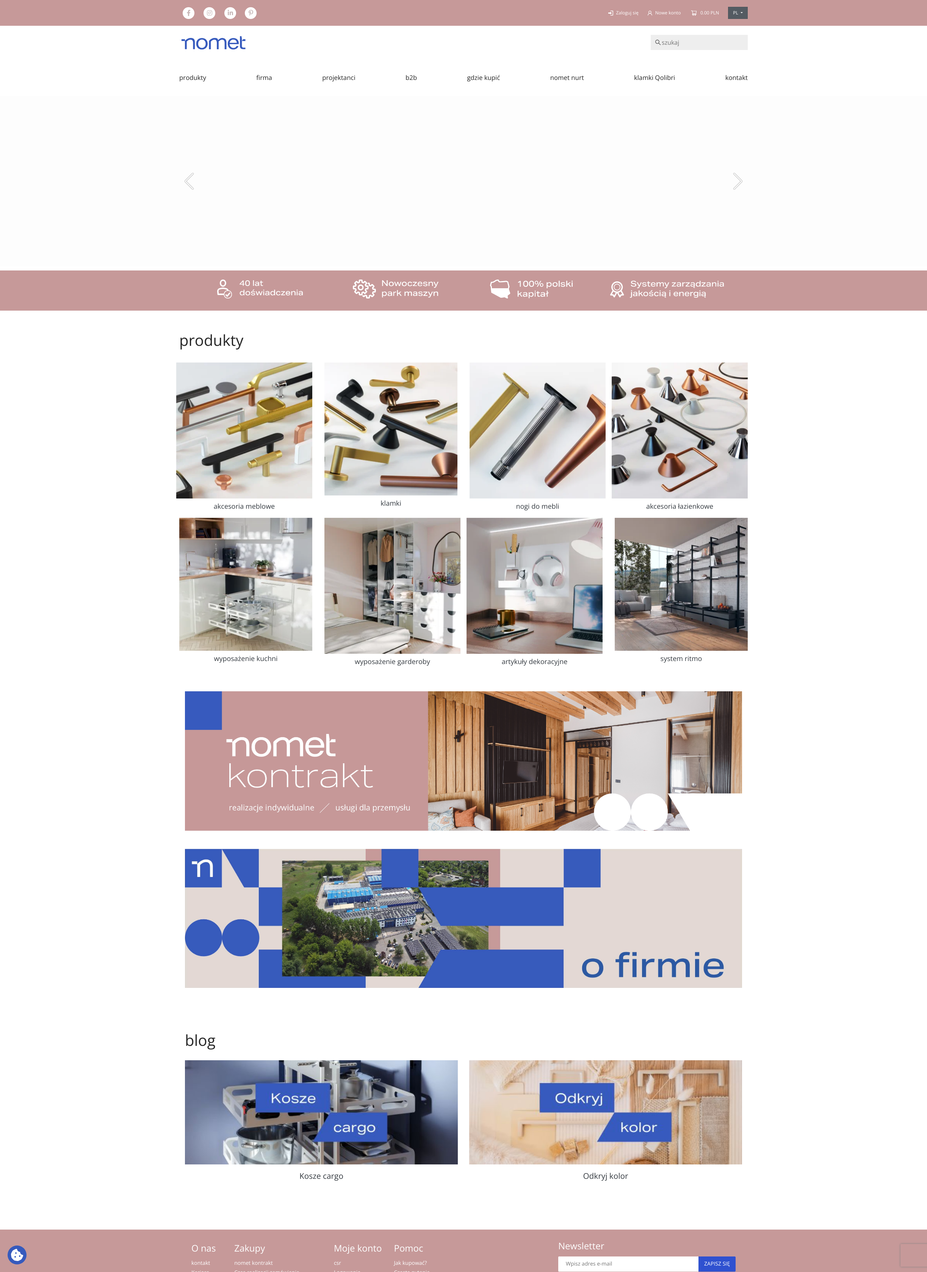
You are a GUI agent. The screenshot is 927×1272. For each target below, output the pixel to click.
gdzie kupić (483, 77)
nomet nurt (567, 77)
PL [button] (736, 12)
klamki (391, 503)
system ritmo (681, 658)
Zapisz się (717, 1263)
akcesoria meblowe (244, 506)
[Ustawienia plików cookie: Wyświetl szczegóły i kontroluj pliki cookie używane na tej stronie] (17, 1254)
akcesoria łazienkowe (679, 506)
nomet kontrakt (253, 1263)
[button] (189, 181)
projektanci (338, 77)
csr (337, 1263)
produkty (192, 77)
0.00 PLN (704, 12)
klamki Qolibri (654, 77)
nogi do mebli (537, 506)
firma (264, 77)
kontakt (736, 77)
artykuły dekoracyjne (535, 661)
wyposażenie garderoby (392, 661)
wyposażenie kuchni (245, 658)
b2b (411, 77)
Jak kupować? (410, 1263)
